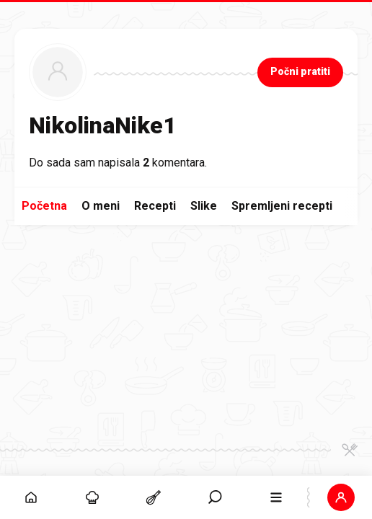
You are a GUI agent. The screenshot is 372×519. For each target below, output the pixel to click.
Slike (203, 206)
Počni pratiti (300, 71)
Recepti (155, 206)
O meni (100, 206)
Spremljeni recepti (281, 206)
